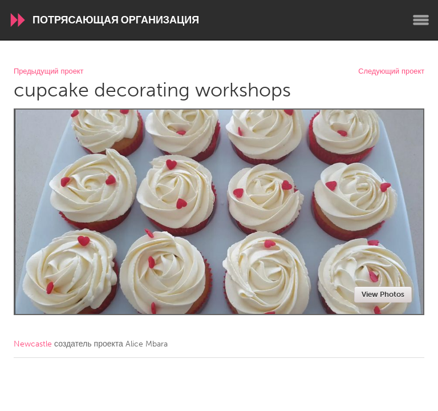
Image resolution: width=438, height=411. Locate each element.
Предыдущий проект (48, 71)
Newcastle (33, 344)
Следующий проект (391, 71)
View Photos (383, 294)
